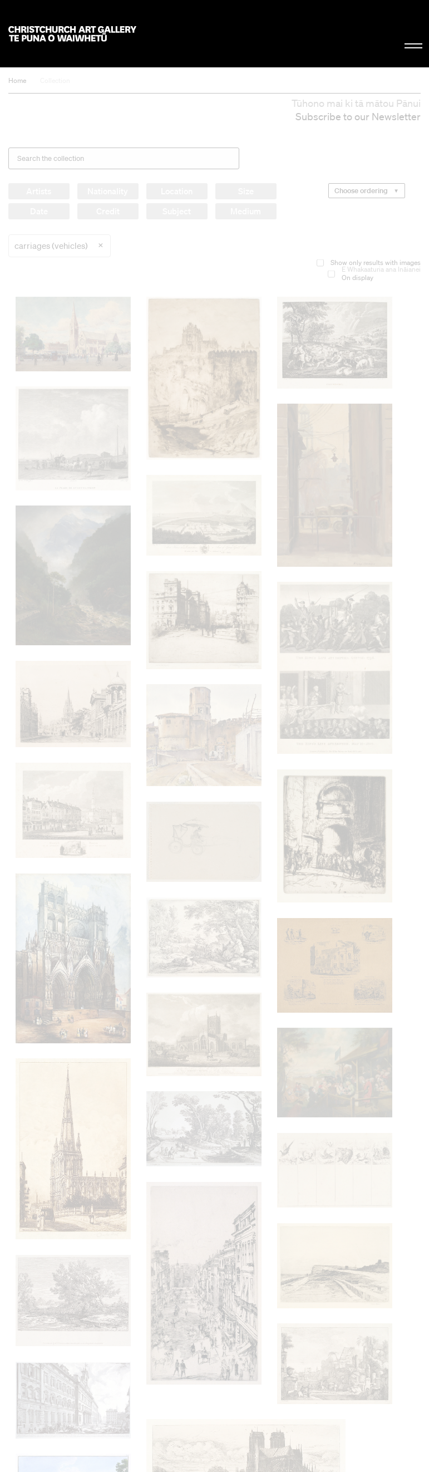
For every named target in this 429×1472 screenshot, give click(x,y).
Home (17, 80)
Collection (55, 80)
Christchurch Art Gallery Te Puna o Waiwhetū (72, 34)
